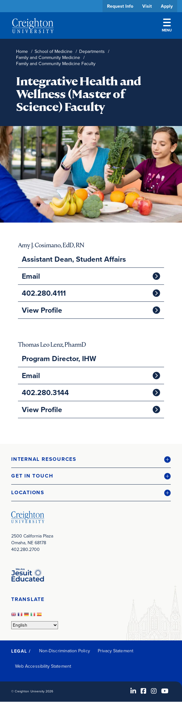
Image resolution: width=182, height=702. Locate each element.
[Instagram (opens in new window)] (154, 691)
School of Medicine (53, 51)
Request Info (120, 6)
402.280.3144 (45, 392)
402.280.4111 (44, 293)
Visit (147, 6)
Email (31, 276)
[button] (91, 459)
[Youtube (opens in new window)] (165, 691)
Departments (92, 51)
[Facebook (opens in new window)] (143, 691)
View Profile (42, 310)
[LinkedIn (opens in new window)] (133, 691)
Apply (167, 6)
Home (22, 51)
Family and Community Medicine (48, 58)
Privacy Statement (115, 650)
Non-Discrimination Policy (64, 650)
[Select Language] (34, 625)
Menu (167, 26)
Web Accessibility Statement (43, 666)
